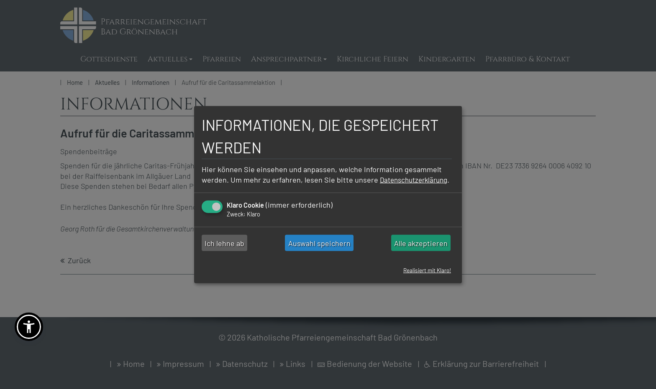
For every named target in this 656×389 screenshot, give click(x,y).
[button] (29, 327)
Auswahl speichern (319, 248)
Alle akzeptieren (421, 248)
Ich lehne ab (224, 248)
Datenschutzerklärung (238, 184)
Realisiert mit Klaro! (425, 275)
